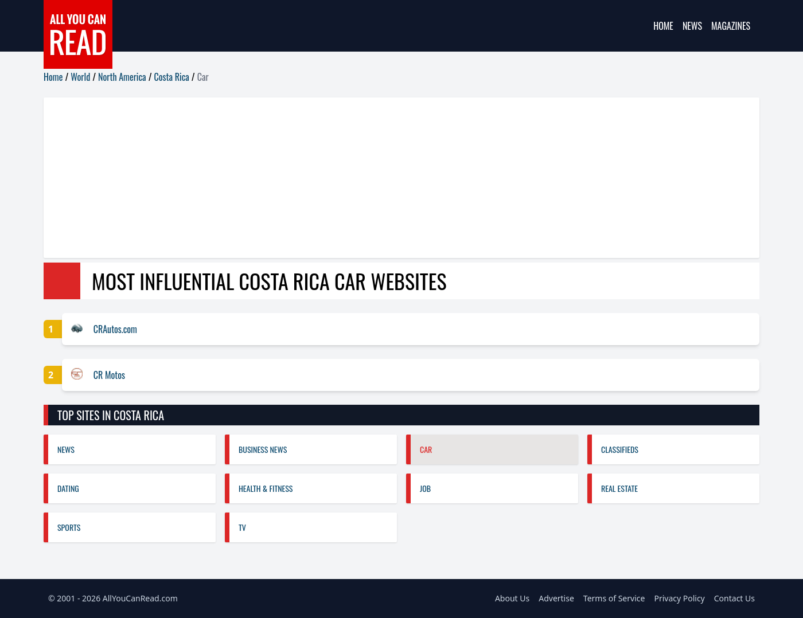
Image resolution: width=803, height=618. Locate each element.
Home (663, 26)
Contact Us (734, 598)
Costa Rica (171, 77)
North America (122, 77)
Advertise (556, 598)
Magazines (730, 26)
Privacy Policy (679, 598)
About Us (512, 598)
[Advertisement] (388, 177)
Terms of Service (614, 598)
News (692, 26)
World (80, 77)
